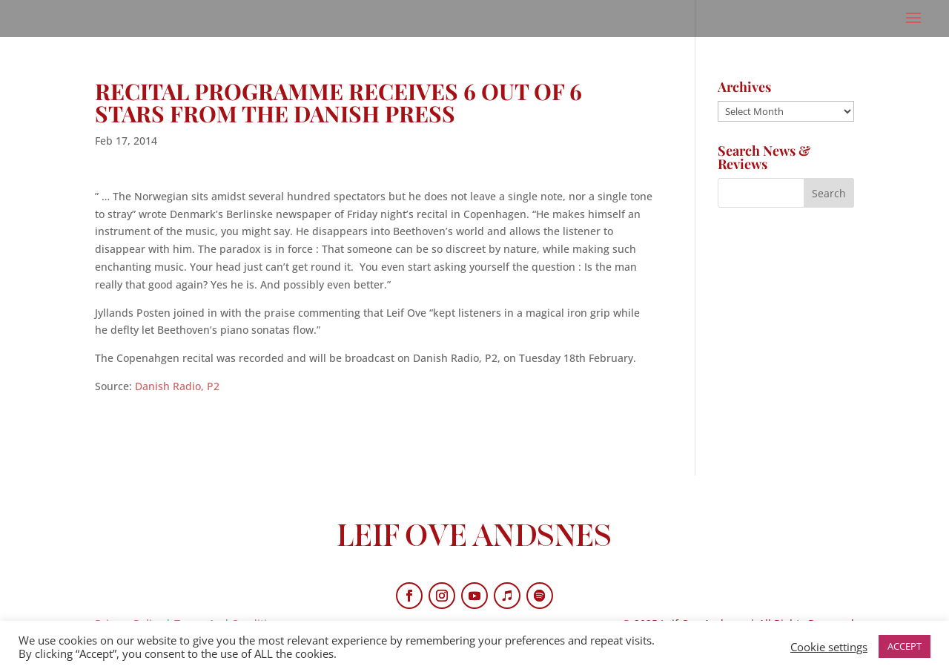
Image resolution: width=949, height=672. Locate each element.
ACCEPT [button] (904, 646)
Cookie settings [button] (828, 646)
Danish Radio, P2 (177, 386)
